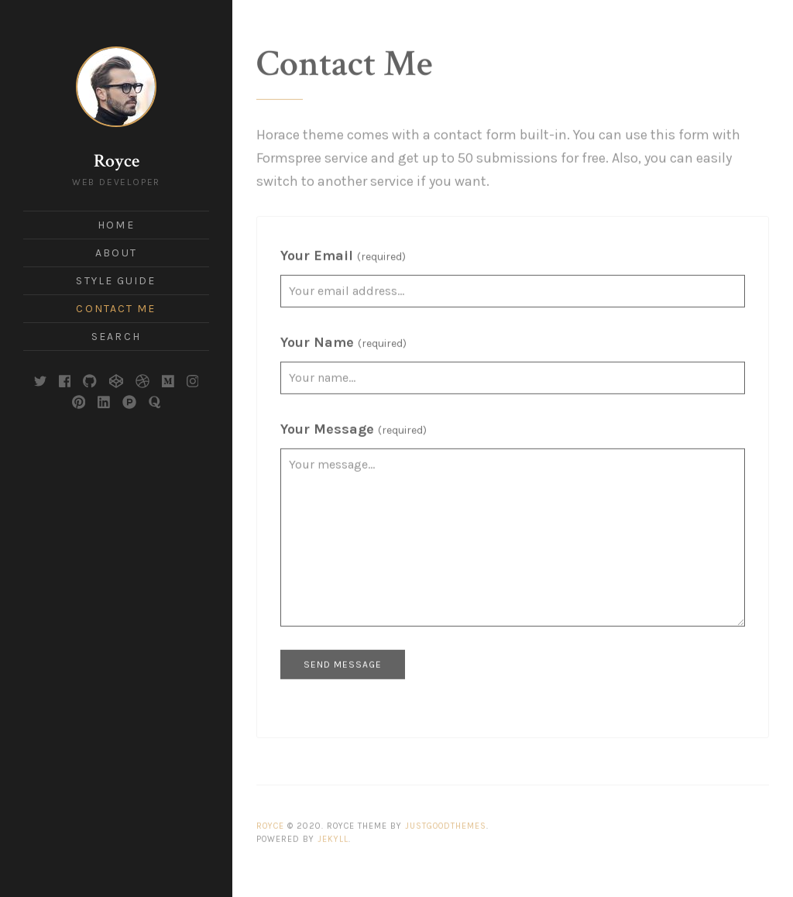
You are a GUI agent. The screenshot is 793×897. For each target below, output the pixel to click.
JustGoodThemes (445, 818)
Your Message (353, 421)
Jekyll (333, 831)
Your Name (343, 334)
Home (116, 225)
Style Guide (116, 280)
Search (116, 336)
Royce (116, 161)
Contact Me (116, 308)
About (116, 252)
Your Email (343, 247)
